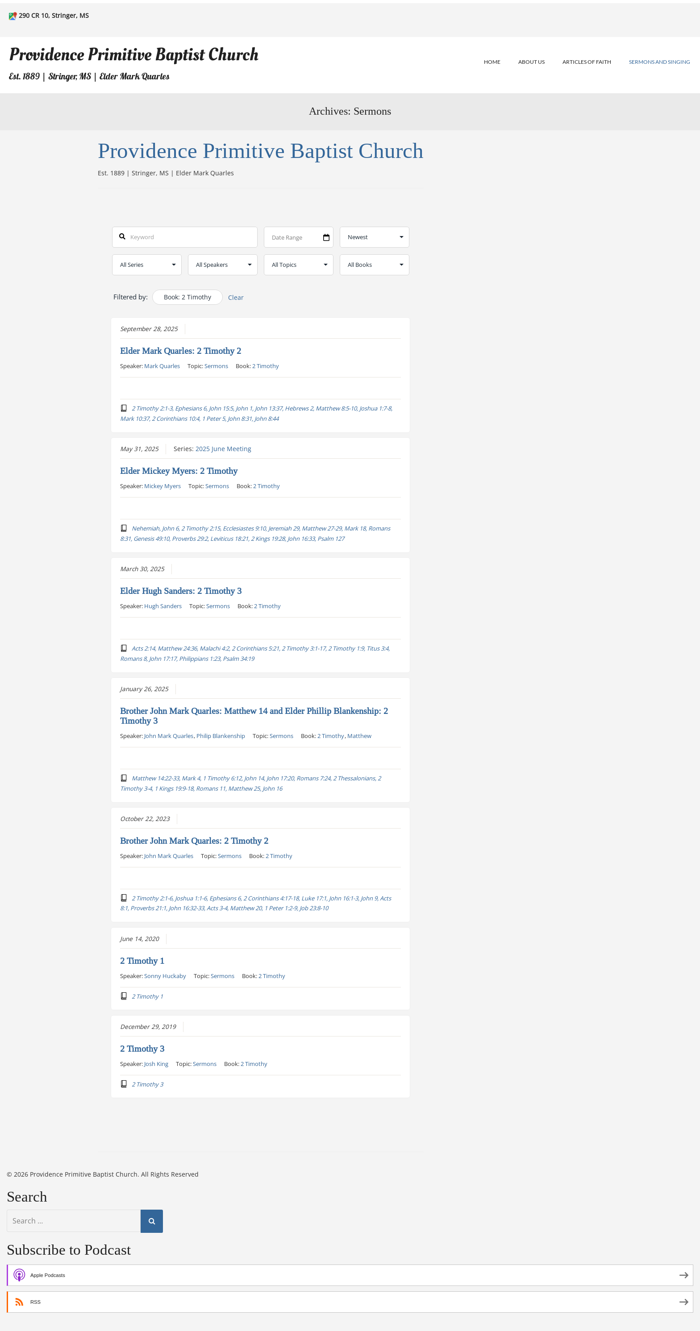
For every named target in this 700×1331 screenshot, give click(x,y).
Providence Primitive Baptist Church (133, 54)
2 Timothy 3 (142, 1048)
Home (492, 61)
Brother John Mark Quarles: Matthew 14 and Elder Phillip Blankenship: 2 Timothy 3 (254, 716)
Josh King (156, 1063)
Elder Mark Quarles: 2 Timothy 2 (180, 351)
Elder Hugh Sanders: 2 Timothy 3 (181, 591)
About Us (531, 61)
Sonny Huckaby (165, 975)
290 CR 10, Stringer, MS (54, 15)
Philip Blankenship (220, 735)
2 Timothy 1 (142, 961)
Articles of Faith (586, 61)
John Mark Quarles (168, 735)
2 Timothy (265, 366)
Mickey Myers (162, 486)
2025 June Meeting (223, 449)
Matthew (359, 735)
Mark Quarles (162, 366)
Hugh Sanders (163, 606)
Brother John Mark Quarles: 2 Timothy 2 (194, 841)
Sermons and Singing (659, 61)
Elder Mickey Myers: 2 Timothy (179, 471)
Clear (236, 297)
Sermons (216, 366)
